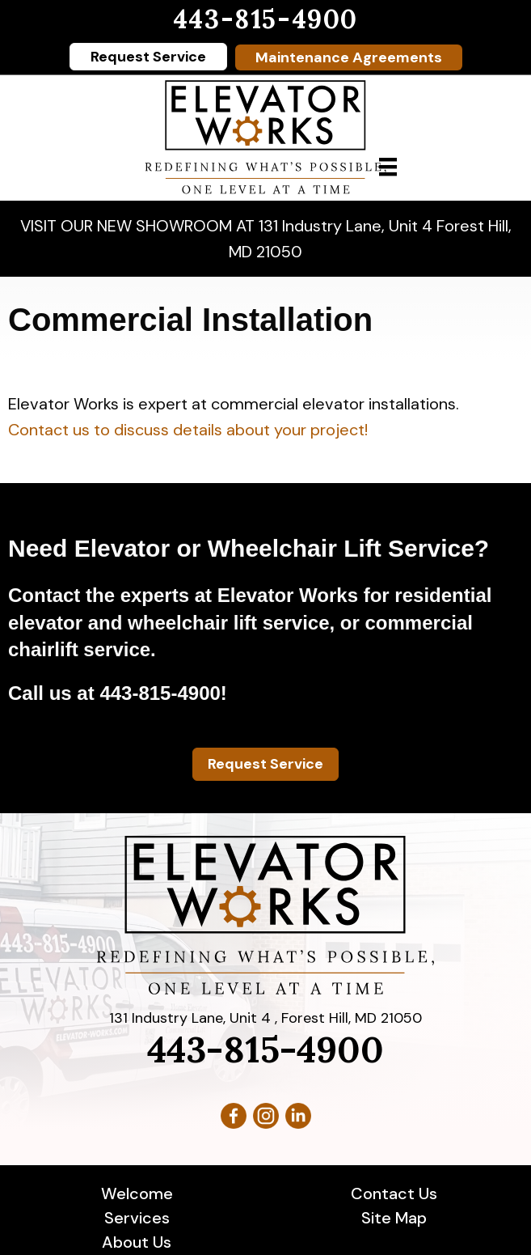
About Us (136, 1242)
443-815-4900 (265, 19)
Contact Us (394, 1193)
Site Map (394, 1217)
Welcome (137, 1193)
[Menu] (388, 167)
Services (137, 1217)
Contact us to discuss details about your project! (188, 429)
